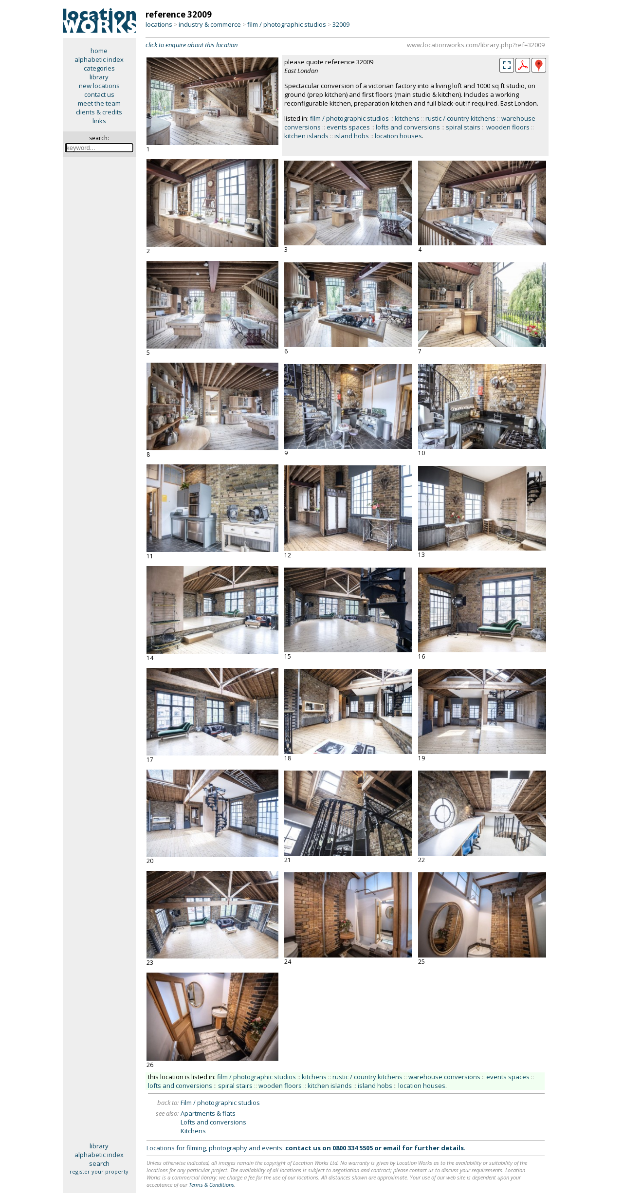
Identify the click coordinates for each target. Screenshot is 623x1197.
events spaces (348, 127)
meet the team (99, 103)
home (99, 50)
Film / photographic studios (220, 1102)
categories (99, 68)
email (392, 1147)
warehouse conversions (444, 1076)
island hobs (351, 135)
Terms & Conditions (211, 1184)
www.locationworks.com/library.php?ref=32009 (476, 44)
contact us (99, 94)
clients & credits (99, 112)
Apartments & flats (208, 1113)
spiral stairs (463, 127)
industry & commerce (210, 24)
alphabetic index (99, 59)
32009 (340, 24)
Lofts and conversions (213, 1122)
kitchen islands (306, 135)
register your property (99, 1171)
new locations (99, 85)
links (99, 120)
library (99, 77)
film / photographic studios (286, 24)
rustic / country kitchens (460, 118)
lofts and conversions (408, 127)
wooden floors (508, 127)
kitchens (407, 118)
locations (159, 24)
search (99, 1163)
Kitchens (193, 1130)
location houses (398, 135)
